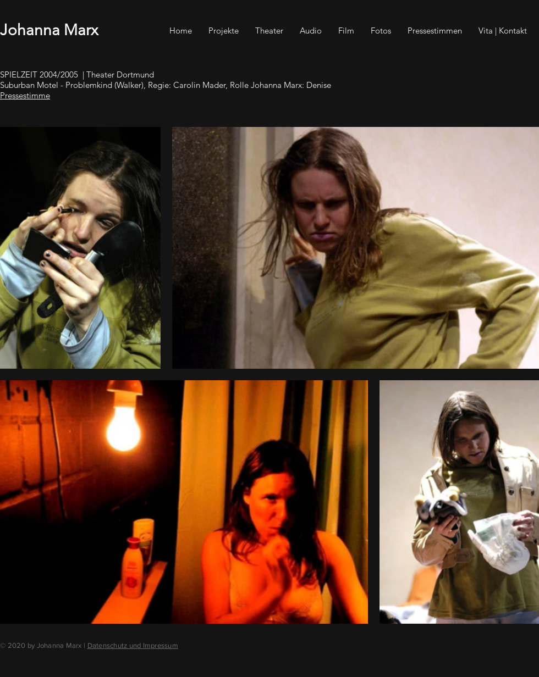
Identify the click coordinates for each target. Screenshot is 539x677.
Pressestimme (25, 95)
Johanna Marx (49, 30)
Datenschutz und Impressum (133, 645)
